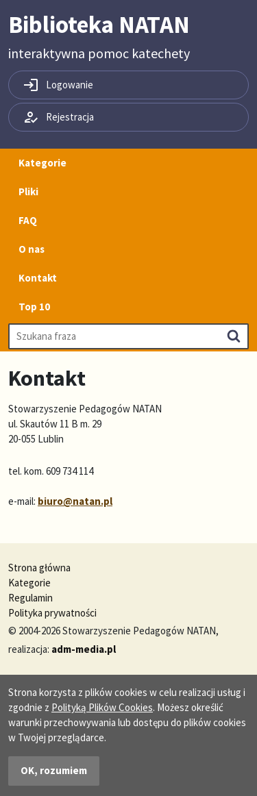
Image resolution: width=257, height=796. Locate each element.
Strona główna (39, 567)
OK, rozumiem (54, 770)
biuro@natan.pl (75, 501)
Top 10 (34, 306)
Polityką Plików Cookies (102, 707)
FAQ (28, 220)
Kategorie (42, 162)
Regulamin (30, 597)
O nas (32, 249)
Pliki (28, 191)
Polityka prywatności (52, 612)
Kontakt (38, 277)
